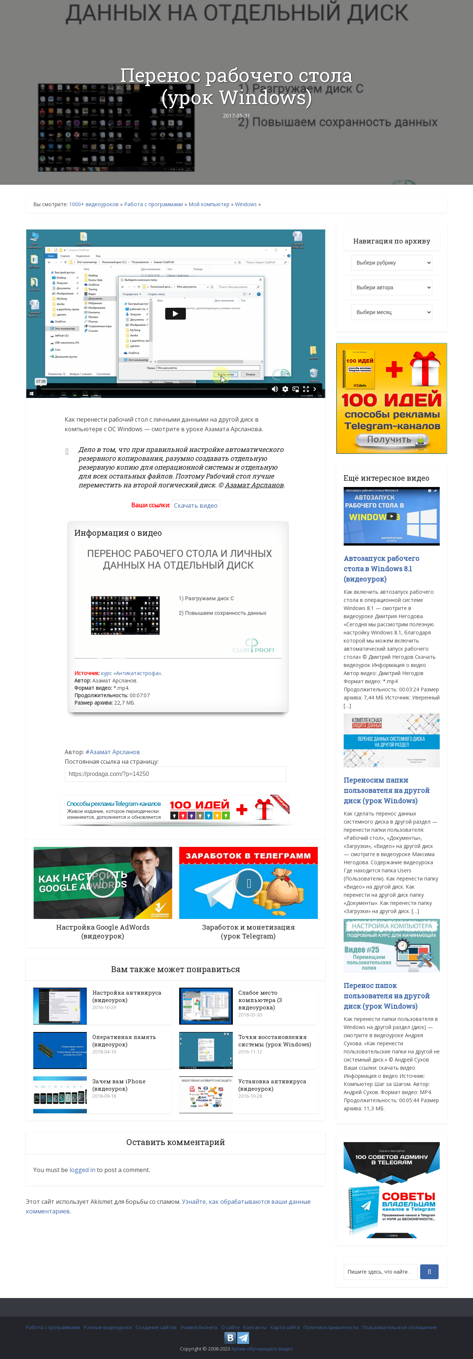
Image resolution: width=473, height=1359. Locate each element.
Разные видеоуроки (108, 1327)
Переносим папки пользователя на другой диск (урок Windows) (387, 790)
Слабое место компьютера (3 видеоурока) (260, 1000)
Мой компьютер (208, 204)
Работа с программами (153, 204)
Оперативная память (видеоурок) (124, 1040)
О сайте (230, 1327)
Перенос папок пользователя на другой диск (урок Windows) (387, 996)
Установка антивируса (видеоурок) (272, 1084)
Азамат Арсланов (115, 752)
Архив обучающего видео (262, 1348)
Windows (246, 204)
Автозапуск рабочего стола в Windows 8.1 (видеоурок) (381, 568)
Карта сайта (285, 1327)
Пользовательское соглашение (399, 1327)
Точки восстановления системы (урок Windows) (274, 1040)
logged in (82, 1170)
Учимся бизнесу (199, 1327)
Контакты (255, 1327)
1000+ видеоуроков (94, 204)
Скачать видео (196, 505)
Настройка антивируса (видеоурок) (126, 996)
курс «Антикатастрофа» (131, 673)
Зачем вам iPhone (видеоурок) (119, 1084)
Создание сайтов (156, 1327)
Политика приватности (330, 1327)
